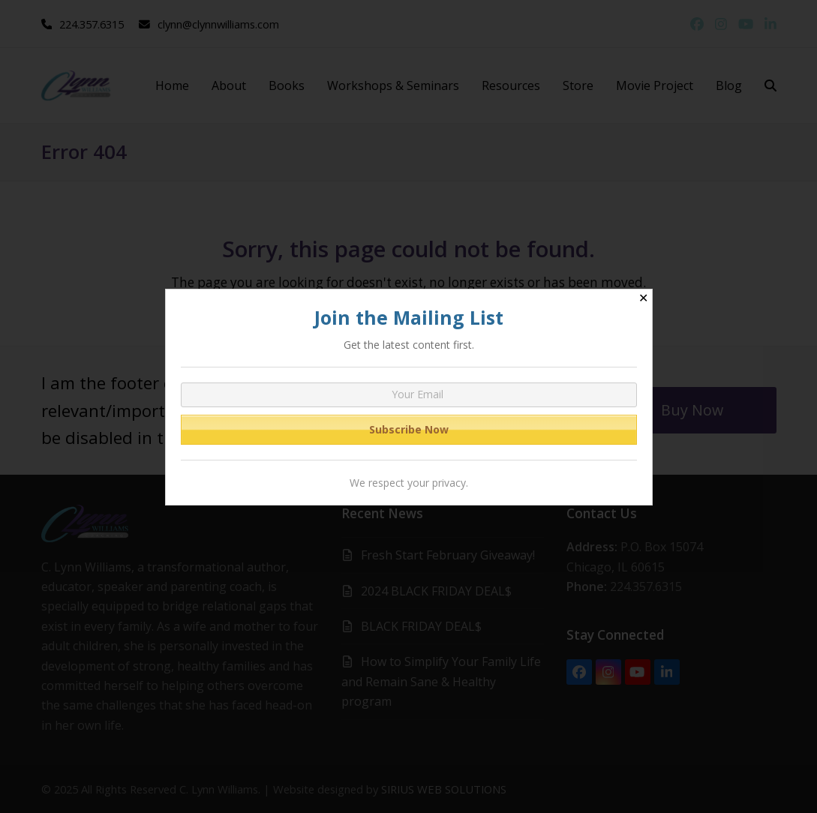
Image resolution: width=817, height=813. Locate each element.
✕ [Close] (643, 298)
